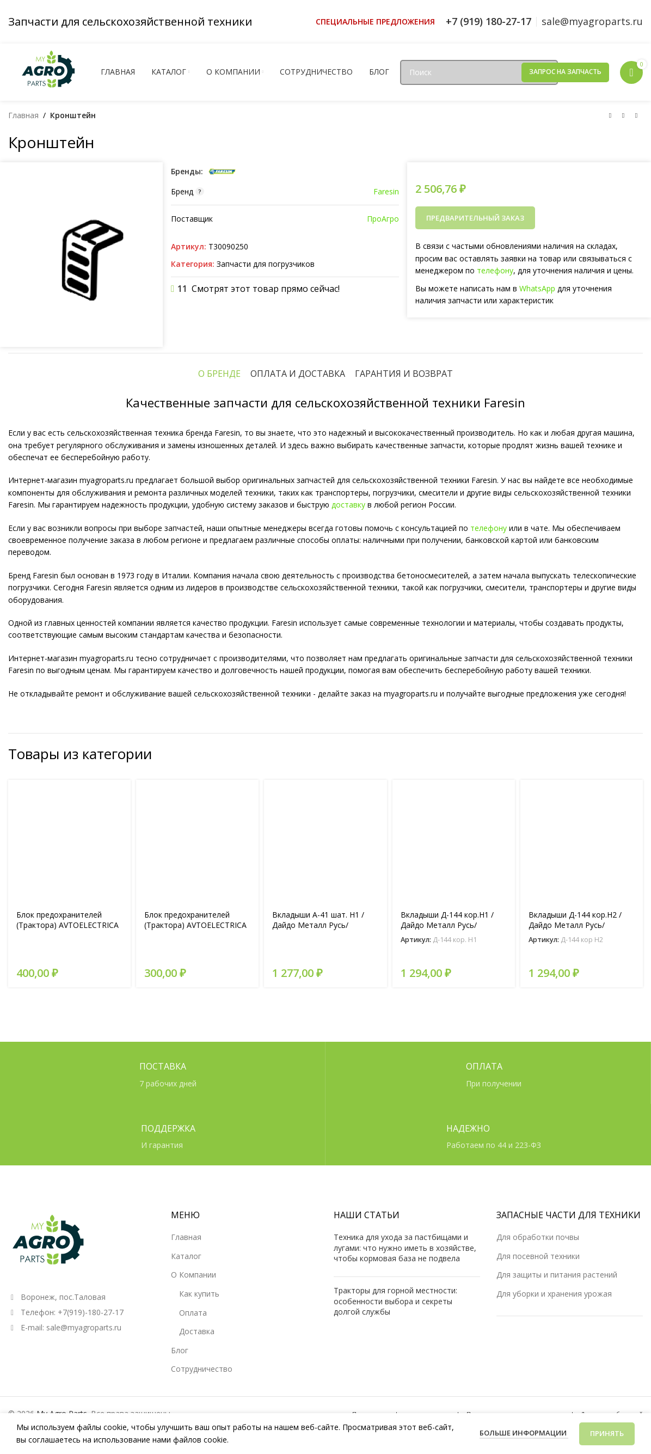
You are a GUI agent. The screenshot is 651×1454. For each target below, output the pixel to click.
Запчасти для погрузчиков (266, 264)
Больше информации (524, 1433)
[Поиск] (479, 72)
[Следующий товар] (636, 116)
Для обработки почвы (537, 1237)
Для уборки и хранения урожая (554, 1293)
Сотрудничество (201, 1369)
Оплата (193, 1313)
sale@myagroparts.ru (83, 1327)
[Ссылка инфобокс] (375, 22)
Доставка (196, 1331)
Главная (23, 115)
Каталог (186, 1256)
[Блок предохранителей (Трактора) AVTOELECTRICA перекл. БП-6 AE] (197, 841)
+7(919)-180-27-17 (91, 1312)
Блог (179, 1350)
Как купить (199, 1293)
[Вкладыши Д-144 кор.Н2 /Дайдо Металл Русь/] (581, 841)
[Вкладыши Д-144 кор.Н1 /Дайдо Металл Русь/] (453, 841)
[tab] (219, 373)
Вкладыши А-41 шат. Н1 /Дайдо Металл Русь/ (318, 920)
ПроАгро (383, 218)
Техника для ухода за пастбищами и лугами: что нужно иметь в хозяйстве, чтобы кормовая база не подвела (405, 1247)
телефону (495, 270)
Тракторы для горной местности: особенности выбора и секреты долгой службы (395, 1301)
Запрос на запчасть (565, 71)
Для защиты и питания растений (556, 1274)
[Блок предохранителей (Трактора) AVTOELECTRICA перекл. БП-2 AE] (69, 841)
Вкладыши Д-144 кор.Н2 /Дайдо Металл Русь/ (575, 920)
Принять (607, 1433)
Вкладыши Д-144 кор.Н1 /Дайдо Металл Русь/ (447, 920)
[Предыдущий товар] (610, 116)
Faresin (386, 191)
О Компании (193, 1274)
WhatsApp (537, 288)
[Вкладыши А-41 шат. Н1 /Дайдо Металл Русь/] (325, 841)
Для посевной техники (538, 1256)
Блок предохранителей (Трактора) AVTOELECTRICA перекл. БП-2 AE (67, 925)
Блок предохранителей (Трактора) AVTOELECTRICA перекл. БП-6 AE (195, 925)
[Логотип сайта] (49, 71)
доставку (348, 504)
